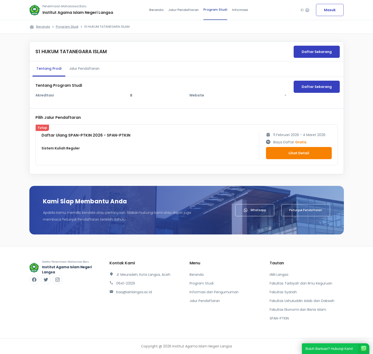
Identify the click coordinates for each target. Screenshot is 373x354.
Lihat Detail (299, 153)
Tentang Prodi (48, 68)
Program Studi (215, 9)
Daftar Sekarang (317, 51)
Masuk (330, 10)
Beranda (156, 10)
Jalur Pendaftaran (183, 10)
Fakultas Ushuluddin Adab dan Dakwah (302, 300)
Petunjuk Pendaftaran (305, 210)
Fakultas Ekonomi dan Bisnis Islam (298, 309)
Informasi (240, 10)
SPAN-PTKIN (279, 318)
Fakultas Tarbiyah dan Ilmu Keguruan (301, 283)
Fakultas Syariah (283, 292)
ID (305, 10)
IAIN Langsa (279, 274)
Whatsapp (254, 210)
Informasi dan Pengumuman (214, 292)
